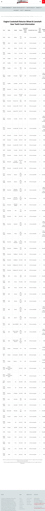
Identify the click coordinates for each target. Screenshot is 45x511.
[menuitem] (7, 7)
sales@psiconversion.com (39, 504)
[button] (1, 1)
